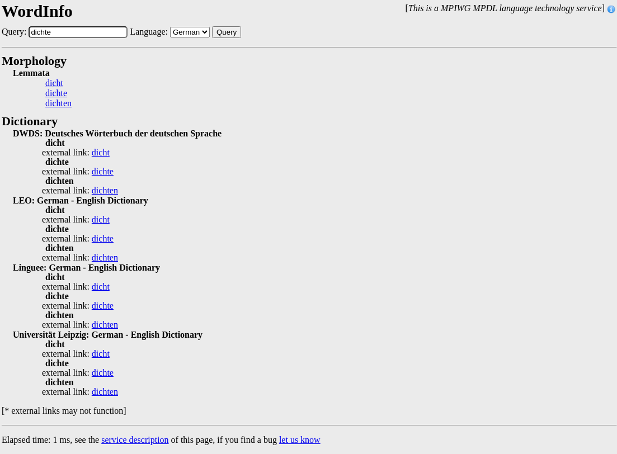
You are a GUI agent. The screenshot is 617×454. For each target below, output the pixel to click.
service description (134, 439)
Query (226, 32)
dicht (54, 83)
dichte (56, 93)
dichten (58, 103)
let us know (300, 439)
